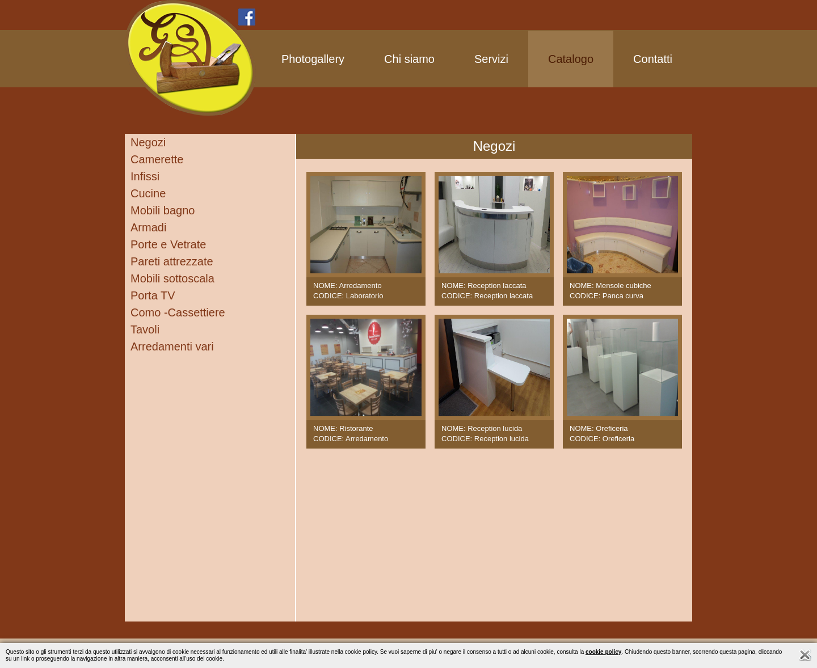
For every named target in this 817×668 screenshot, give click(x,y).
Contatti (652, 59)
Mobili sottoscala (172, 278)
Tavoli (144, 329)
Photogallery (312, 59)
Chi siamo (409, 59)
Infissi (144, 176)
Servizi (491, 59)
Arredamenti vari (172, 346)
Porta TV (152, 295)
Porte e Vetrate (168, 244)
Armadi (148, 227)
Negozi (148, 142)
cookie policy (603, 652)
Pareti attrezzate (171, 261)
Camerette (156, 159)
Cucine (148, 193)
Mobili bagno (162, 210)
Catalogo (570, 59)
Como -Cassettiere (177, 312)
